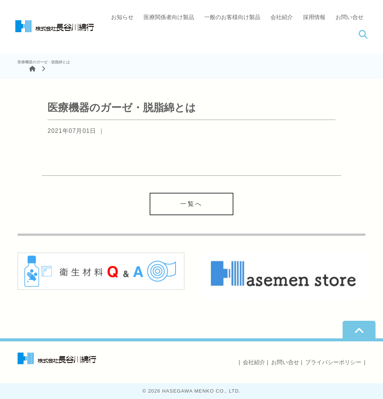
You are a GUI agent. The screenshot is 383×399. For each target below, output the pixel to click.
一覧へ (191, 204)
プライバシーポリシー (333, 362)
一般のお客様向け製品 (232, 17)
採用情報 (314, 17)
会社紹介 (281, 17)
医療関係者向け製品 (169, 17)
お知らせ (122, 17)
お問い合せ (349, 17)
